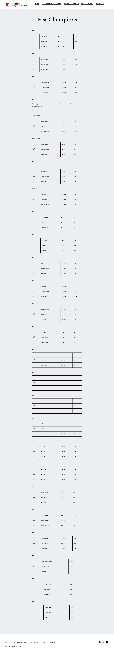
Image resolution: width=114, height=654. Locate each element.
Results (100, 3)
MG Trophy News (71, 3)
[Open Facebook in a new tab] (99, 642)
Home (37, 3)
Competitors (87, 3)
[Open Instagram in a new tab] (103, 642)
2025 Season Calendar (51, 3)
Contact (93, 6)
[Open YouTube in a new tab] (107, 642)
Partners (83, 6)
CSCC (102, 6)
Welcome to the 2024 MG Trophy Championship (25, 642)
